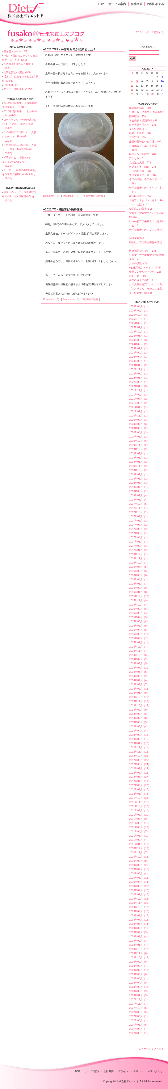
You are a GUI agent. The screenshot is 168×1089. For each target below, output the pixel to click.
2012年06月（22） (139, 772)
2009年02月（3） (139, 940)
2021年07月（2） (139, 398)
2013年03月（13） (139, 734)
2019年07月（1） (139, 453)
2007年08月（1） (139, 1016)
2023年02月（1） (139, 361)
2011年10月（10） (139, 806)
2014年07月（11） (139, 667)
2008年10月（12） (139, 957)
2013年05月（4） (139, 726)
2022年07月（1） (139, 373)
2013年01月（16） (139, 743)
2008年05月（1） (139, 978)
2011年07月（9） (139, 818)
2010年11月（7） (139, 852)
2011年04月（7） (139, 831)
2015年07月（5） (139, 617)
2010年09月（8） (139, 860)
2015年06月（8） (139, 621)
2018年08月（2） (139, 478)
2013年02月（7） (139, 739)
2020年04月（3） (139, 432)
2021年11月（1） (139, 390)
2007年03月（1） (139, 1033)
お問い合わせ (156, 4)
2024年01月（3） (139, 348)
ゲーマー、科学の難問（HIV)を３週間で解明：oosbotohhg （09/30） (19, 174)
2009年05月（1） (139, 928)
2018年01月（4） (139, 499)
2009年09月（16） (139, 911)
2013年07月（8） (139, 718)
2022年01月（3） (139, 386)
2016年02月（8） (139, 587)
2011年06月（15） (139, 823)
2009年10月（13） (139, 907)
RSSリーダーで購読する (150, 32)
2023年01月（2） (139, 365)
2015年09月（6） (139, 608)
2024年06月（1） (139, 335)
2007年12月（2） (139, 999)
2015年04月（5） (139, 629)
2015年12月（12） (139, 596)
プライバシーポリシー (130, 1071)
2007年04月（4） (139, 1028)
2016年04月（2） (139, 579)
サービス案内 (117, 4)
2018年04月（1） (139, 487)
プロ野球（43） (138, 137)
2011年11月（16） (139, 802)
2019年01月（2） (139, 461)
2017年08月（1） (139, 520)
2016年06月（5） (139, 571)
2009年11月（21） (139, 902)
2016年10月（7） (139, 562)
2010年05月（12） (139, 877)
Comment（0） (52, 195)
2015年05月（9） (139, 625)
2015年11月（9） (139, 600)
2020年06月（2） (139, 428)
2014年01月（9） (139, 692)
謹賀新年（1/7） (13, 85)
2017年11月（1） (139, 508)
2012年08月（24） (139, 764)
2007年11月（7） (139, 1003)
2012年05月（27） (139, 776)
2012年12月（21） (139, 747)
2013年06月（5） (139, 722)
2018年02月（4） (139, 495)
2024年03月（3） (139, 340)
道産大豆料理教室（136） (144, 124)
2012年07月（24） (139, 768)
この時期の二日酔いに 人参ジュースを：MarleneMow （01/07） (19, 149)
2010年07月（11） (139, 869)
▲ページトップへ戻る (151, 1048)
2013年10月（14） (139, 705)
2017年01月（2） (139, 550)
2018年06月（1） (139, 482)
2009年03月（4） (139, 936)
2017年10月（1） (139, 512)
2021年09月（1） (139, 394)
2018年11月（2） (139, 466)
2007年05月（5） (139, 1024)
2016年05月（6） (139, 575)
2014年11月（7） (139, 650)
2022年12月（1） (139, 369)
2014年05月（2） (139, 676)
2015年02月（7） (139, 638)
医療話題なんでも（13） (143, 250)
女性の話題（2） (138, 263)
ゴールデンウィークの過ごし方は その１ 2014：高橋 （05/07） (19, 124)
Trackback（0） (72, 195)
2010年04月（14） (139, 881)
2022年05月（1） (139, 377)
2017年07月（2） (139, 524)
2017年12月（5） (139, 503)
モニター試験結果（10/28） (19, 89)
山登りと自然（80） (140, 133)
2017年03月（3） (139, 541)
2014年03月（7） (139, 684)
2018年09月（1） (139, 474)
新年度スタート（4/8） (17, 51)
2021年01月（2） (139, 411)
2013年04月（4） (139, 730)
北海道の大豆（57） (140, 162)
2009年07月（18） (139, 919)
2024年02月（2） (139, 344)
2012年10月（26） (139, 755)
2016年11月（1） (139, 558)
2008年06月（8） (139, 974)
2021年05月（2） (139, 403)
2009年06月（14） (139, 923)
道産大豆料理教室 (93, 195)
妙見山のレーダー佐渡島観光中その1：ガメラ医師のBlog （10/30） (19, 196)
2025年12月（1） (139, 314)
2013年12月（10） (139, 697)
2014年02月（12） (139, 688)
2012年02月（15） (139, 789)
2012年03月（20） (139, 785)
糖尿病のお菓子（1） (141, 208)
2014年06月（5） (139, 671)
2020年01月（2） (139, 436)
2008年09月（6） (139, 961)
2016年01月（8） (139, 592)
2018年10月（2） (139, 470)
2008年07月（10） (139, 970)
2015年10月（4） (139, 604)
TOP (101, 4)
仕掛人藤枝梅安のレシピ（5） (146, 284)
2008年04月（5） (139, 982)
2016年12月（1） (139, 554)
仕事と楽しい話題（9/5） (18, 72)
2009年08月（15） (139, 915)
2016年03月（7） (139, 583)
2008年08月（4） (139, 965)
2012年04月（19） (139, 781)
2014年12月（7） (139, 646)
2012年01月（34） (139, 793)
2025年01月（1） (139, 327)
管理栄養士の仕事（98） (143, 175)
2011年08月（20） (139, 814)
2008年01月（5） (139, 995)
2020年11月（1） (139, 415)
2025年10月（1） (139, 319)
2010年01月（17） (139, 894)
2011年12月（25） (139, 797)
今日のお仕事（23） (140, 170)
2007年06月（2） (139, 1020)
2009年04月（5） (139, 932)
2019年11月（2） (139, 445)
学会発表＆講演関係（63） (144, 120)
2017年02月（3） (139, 545)
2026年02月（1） (139, 310)
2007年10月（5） (139, 1007)
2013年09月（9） (139, 709)
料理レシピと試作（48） (143, 154)
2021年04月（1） (139, 407)
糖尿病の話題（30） (140, 107)
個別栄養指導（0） (140, 238)
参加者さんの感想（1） (142, 280)
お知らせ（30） (138, 276)
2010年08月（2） (139, 865)
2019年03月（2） (139, 457)
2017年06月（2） (139, 529)
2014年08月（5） (139, 663)
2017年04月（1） (139, 537)
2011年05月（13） (139, 827)
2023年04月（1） (139, 356)
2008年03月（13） (139, 986)
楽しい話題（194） (140, 128)
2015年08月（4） (139, 613)
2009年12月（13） (139, 898)
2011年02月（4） (139, 839)
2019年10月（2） (139, 449)
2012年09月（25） (139, 760)
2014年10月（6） (139, 655)
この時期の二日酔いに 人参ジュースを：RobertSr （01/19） (19, 136)
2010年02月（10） (139, 890)
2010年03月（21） (139, 886)
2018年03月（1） (139, 491)
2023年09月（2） (139, 352)
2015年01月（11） (139, 642)
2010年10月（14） (139, 856)
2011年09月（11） (139, 810)
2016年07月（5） (139, 566)
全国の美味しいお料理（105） (146, 141)
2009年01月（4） (139, 944)
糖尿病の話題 (90, 299)
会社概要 (136, 4)
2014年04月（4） (139, 680)
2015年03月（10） (139, 634)
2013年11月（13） (139, 701)
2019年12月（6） (139, 440)
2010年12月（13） (139, 848)
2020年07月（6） (139, 424)
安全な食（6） (137, 158)
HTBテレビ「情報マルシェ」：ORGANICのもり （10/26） (16, 161)
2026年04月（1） (139, 306)
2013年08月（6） (139, 713)
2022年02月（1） (139, 382)
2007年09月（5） (139, 1012)
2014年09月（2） (139, 659)
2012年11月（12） (139, 751)
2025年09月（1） (139, 323)
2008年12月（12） (139, 949)
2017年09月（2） (139, 516)
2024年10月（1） (139, 331)
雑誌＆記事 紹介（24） (143, 166)
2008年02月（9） (139, 991)
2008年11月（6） (139, 953)
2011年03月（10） (139, 835)
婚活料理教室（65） (140, 196)
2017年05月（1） (139, 533)
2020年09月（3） (139, 419)
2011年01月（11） (139, 844)
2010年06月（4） (139, 873)
